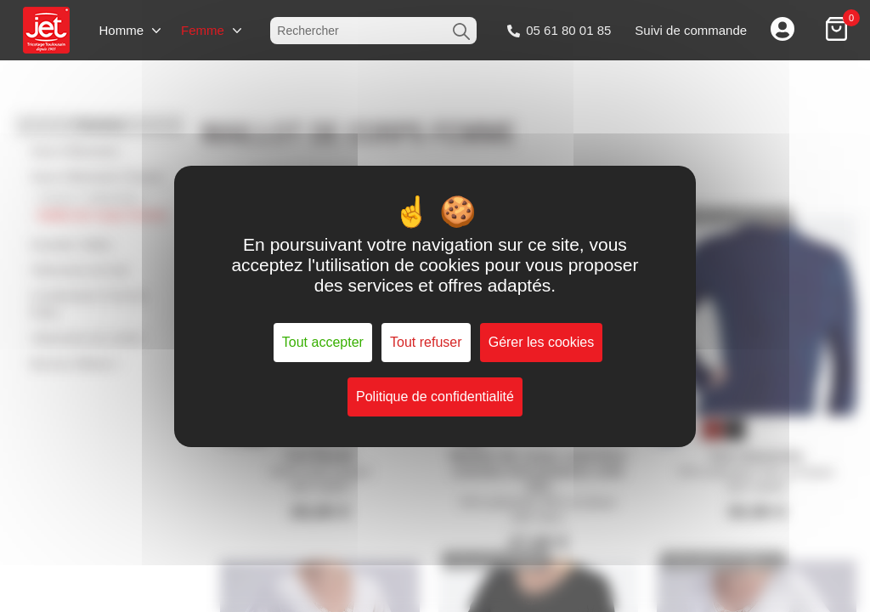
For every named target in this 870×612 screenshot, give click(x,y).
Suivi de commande (691, 30)
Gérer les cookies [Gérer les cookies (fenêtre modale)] (542, 342)
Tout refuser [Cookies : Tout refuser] (425, 342)
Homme (121, 30)
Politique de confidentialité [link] (435, 396)
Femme (202, 30)
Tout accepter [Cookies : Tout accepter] (323, 342)
